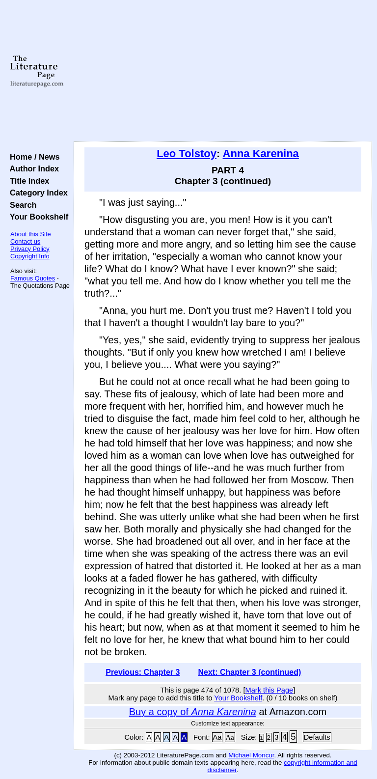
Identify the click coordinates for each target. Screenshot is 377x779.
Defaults (317, 737)
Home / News (32, 156)
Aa (217, 737)
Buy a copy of (192, 711)
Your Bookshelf (36, 216)
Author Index (32, 168)
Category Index (36, 192)
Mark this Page (269, 690)
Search (20, 204)
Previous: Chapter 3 (143, 672)
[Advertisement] (223, 71)
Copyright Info (30, 256)
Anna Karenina (261, 153)
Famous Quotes (32, 278)
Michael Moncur (251, 755)
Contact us (25, 241)
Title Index (27, 180)
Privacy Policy (30, 248)
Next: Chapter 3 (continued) (249, 672)
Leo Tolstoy (186, 153)
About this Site (30, 234)
